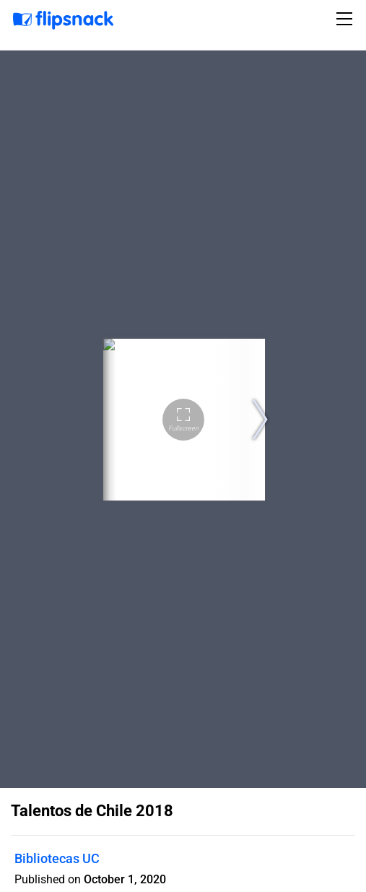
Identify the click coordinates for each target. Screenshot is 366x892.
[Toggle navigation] (346, 18)
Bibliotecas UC (57, 858)
